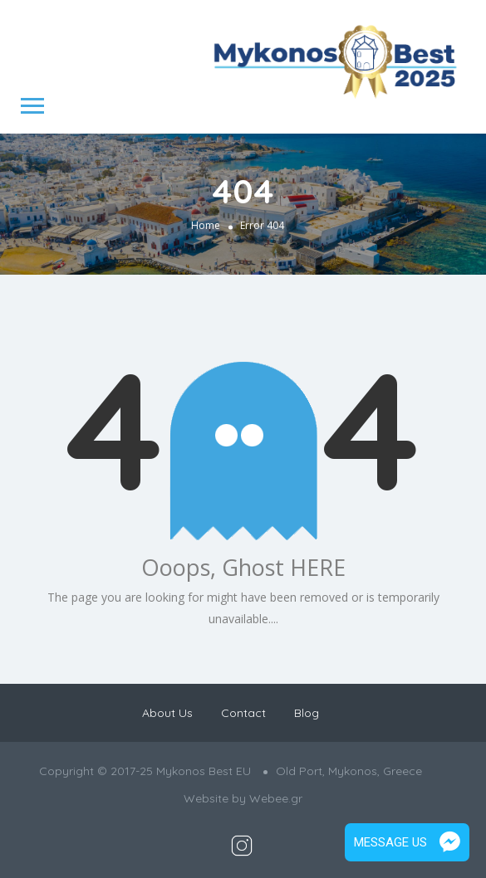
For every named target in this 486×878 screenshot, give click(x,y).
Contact (243, 712)
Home (205, 224)
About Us (167, 712)
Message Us (407, 842)
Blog (306, 712)
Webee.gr (275, 798)
